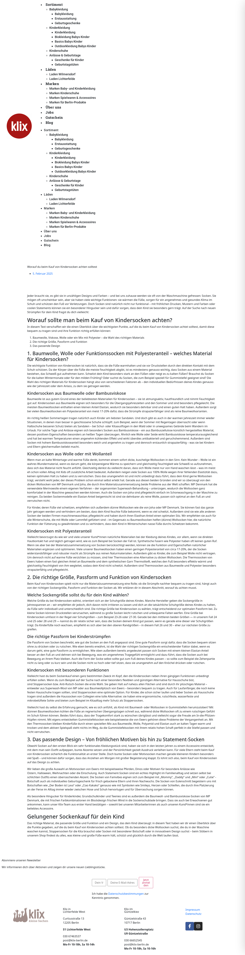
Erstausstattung (65, 18)
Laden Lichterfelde (62, 79)
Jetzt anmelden (146, 882)
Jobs (50, 112)
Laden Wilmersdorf (62, 74)
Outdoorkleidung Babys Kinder (75, 46)
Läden (51, 69)
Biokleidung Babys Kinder (72, 37)
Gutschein (54, 117)
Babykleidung (58, 9)
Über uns (53, 107)
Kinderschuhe (58, 50)
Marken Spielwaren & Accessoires (72, 97)
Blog (49, 122)
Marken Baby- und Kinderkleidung (72, 88)
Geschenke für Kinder (69, 60)
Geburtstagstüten (67, 64)
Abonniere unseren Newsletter (21, 860)
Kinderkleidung (59, 27)
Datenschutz (193, 914)
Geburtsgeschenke (67, 23)
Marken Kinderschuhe (64, 93)
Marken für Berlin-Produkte (67, 102)
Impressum (192, 910)
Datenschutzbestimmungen (126, 894)
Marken (52, 83)
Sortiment (54, 4)
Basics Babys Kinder (68, 41)
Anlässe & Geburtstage (65, 55)
